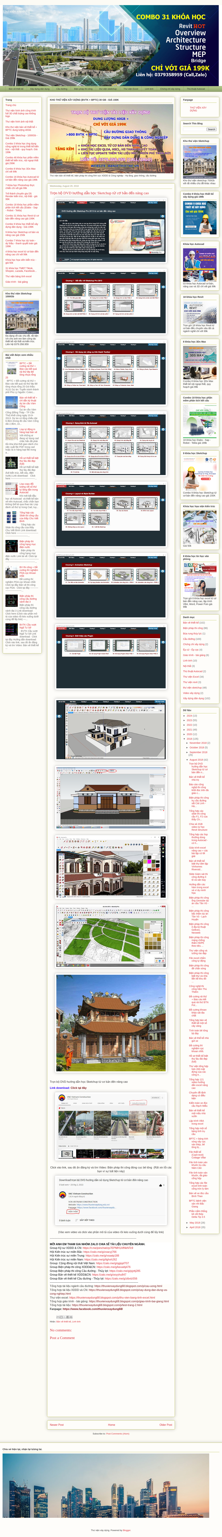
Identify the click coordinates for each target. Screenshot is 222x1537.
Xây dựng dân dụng (39, 89)
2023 (190, 720)
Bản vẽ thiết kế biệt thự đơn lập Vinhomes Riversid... (198, 865)
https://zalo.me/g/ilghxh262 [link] (101, 1259)
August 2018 (197, 759)
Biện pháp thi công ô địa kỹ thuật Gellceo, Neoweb (199, 928)
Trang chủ (10, 105)
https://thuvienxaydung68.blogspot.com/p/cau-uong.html (128, 1286)
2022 (190, 725)
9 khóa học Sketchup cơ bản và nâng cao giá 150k (22, 233)
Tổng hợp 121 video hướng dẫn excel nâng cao (198, 1083)
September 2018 (198, 752)
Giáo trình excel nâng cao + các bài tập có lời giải (198, 852)
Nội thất (187, 666)
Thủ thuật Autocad (196, 89)
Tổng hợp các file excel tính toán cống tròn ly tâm (199, 1186)
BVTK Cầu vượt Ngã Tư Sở (28, 626)
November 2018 (198, 743)
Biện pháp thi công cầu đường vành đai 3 (28, 599)
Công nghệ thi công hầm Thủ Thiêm (198, 989)
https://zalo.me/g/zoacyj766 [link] (99, 1251)
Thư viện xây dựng (16, 11)
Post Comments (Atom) (117, 1433)
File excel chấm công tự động (197, 959)
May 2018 (195, 1222)
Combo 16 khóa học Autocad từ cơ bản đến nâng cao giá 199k (22, 178)
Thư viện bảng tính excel (18, 276)
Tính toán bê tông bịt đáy (198, 1032)
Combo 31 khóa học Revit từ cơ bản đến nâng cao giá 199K (22, 217)
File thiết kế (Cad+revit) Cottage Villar (197, 1155)
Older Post (165, 1424)
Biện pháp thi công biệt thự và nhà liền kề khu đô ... (199, 977)
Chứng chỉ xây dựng (170, 89)
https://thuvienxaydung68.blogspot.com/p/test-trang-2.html (107, 1305)
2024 (190, 715)
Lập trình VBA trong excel (196, 1122)
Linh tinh (149, 89)
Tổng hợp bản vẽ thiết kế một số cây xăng (198, 1023)
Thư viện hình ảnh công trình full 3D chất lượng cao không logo (20, 113)
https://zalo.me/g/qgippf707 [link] (112, 1263)
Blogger (126, 1530)
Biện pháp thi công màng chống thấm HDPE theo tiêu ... (199, 941)
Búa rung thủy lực (192, 633)
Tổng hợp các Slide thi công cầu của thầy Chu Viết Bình (29, 516)
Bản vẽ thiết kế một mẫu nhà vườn (197, 1113)
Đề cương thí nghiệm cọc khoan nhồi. (196, 1048)
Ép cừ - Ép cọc (191, 649)
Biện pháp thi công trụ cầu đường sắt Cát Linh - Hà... (199, 802)
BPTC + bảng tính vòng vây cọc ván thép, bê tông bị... (198, 1143)
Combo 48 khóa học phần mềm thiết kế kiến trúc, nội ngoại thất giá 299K (22, 160)
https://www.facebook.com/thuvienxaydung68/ (93, 1309)
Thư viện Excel (130, 89)
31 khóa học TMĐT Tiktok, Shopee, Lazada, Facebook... (21, 269)
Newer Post (57, 1424)
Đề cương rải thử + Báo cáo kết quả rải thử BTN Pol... (199, 1000)
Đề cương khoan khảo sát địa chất (198, 1012)
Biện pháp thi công (83, 89)
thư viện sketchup (108, 89)
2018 (190, 738)
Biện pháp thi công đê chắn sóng (199, 967)
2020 (190, 734)
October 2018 (197, 747)
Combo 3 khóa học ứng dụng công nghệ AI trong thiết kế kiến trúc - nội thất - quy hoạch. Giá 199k (22, 147)
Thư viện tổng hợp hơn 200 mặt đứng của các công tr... (198, 1070)
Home (111, 1424)
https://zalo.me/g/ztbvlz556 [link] (121, 1278)
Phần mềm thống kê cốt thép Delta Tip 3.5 (198, 1214)
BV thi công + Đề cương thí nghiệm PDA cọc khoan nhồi (29, 571)
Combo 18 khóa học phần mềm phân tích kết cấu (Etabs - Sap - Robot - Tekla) (22, 207)
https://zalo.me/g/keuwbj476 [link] (113, 1267)
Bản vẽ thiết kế (16, 89)
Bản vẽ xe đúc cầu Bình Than (199, 1195)
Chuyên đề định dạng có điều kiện (197, 1095)
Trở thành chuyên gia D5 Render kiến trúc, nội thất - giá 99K (21, 196)
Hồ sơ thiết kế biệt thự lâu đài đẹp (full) (29, 461)
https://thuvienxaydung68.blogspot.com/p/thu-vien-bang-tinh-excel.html (112, 1297)
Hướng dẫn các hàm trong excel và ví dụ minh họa (199, 888)
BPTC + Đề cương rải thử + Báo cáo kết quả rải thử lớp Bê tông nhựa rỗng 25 (21, 370)
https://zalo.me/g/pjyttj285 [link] (124, 1270)
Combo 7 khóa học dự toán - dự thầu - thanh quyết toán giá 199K (21, 243)
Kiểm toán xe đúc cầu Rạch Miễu (198, 1104)
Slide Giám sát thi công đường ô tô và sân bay (198, 877)
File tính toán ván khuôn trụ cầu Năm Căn (198, 1165)
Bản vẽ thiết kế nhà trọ (197, 778)
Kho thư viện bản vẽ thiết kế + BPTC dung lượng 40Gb (21, 128)
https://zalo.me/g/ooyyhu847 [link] (109, 1274)
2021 (190, 729)
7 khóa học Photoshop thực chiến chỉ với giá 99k (19, 186)
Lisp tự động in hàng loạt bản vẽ (28, 431)
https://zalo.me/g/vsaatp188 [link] (102, 1255)
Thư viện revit (190, 682)
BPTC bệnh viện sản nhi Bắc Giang (197, 1203)
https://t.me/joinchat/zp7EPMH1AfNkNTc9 (108, 1248)
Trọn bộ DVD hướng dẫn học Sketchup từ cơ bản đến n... (198, 768)
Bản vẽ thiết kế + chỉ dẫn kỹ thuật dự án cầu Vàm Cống (28, 402)
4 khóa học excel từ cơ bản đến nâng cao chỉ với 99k (22, 253)
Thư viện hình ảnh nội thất (19, 121)
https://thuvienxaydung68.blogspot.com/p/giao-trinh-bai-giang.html (129, 1301)
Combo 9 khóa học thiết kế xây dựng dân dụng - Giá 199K (21, 225)
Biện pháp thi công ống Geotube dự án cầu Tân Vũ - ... (199, 902)
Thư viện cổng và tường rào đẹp (198, 952)
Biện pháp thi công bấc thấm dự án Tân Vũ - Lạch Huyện (199, 915)
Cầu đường (61, 89)
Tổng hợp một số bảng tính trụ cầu (198, 1131)
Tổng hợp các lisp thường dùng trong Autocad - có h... (198, 838)
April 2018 (195, 1227)
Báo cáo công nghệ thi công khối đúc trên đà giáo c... (199, 788)
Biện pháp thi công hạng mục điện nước (28, 544)
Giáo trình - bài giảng (16, 281)
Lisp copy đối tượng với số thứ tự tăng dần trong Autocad (29, 488)
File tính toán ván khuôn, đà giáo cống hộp (198, 1175)
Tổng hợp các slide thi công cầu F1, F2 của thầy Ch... (198, 815)
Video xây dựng (191, 693)
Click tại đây (79, 1087)
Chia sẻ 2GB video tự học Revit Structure (198, 827)
